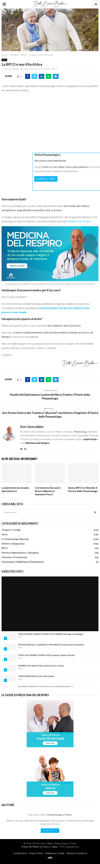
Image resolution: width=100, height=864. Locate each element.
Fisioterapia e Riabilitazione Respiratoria (23, 562)
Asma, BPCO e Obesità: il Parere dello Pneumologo (83, 489)
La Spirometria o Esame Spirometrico (15, 489)
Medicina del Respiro (79, 221)
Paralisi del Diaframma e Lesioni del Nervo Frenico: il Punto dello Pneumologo (50, 396)
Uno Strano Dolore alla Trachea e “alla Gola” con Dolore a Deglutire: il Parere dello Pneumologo (50, 414)
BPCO (4, 60)
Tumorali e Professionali (14, 557)
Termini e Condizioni (76, 853)
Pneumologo (80, 432)
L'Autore (8, 805)
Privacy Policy (36, 853)
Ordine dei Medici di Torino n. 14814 (39, 847)
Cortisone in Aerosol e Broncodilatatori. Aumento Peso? (48, 491)
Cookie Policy (20, 853)
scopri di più (90, 439)
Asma (4, 534)
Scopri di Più (50, 831)
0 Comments (44, 69)
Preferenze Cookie (54, 853)
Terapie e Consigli (11, 530)
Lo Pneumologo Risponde (15, 539)
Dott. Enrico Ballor (11, 69)
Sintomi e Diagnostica (13, 543)
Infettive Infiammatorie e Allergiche (20, 553)
